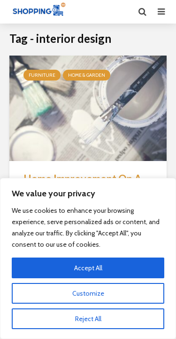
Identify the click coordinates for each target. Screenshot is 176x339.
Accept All (88, 268)
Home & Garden (86, 75)
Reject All (88, 319)
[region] (88, 258)
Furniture (42, 75)
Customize (88, 293)
